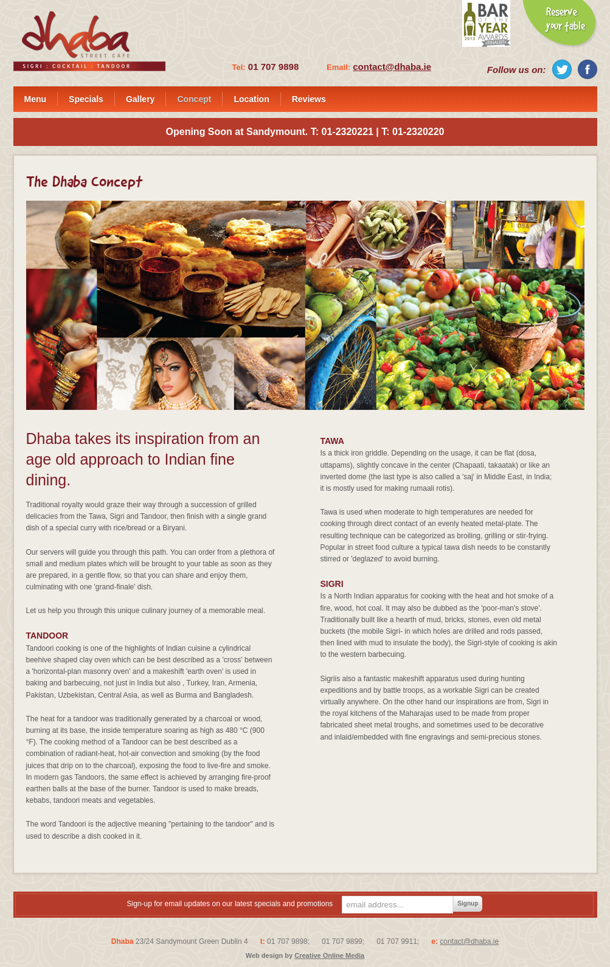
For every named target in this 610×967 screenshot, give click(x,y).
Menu (35, 99)
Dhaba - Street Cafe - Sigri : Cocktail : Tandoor (89, 41)
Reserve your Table (559, 24)
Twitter (562, 69)
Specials (86, 99)
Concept (194, 99)
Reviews (309, 99)
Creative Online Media (329, 955)
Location (251, 99)
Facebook (587, 69)
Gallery (140, 99)
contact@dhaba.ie (392, 66)
